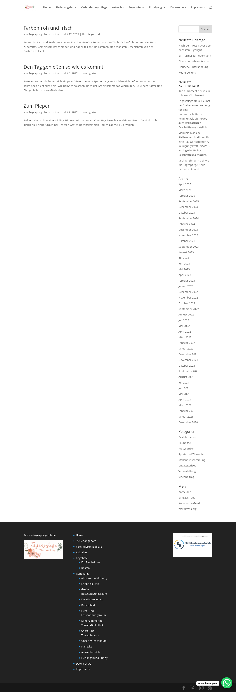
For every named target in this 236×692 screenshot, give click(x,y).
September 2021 (188, 371)
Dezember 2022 (188, 292)
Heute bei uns (187, 72)
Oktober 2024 (186, 212)
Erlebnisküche (90, 583)
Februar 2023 (186, 280)
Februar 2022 (186, 343)
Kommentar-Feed (189, 503)
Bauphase (184, 443)
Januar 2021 (185, 416)
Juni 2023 (184, 263)
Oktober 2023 (186, 241)
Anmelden (184, 492)
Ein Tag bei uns (90, 562)
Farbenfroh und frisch (48, 27)
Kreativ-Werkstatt (92, 599)
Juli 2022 (183, 320)
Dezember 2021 (188, 354)
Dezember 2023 (188, 229)
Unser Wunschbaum (94, 641)
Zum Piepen (37, 105)
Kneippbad (88, 605)
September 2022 (188, 309)
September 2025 (188, 201)
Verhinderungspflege (94, 7)
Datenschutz (178, 7)
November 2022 (188, 297)
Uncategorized (91, 34)
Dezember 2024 (188, 207)
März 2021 (184, 405)
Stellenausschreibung (191, 460)
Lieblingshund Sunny (94, 658)
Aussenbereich (90, 652)
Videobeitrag (186, 477)
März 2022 (184, 337)
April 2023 (184, 275)
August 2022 (186, 314)
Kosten (85, 568)
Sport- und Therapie (191, 454)
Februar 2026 (186, 195)
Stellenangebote (65, 7)
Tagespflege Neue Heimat (44, 34)
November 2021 (188, 360)
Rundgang (155, 7)
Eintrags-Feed (186, 497)
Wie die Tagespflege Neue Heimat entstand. (193, 165)
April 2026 (184, 184)
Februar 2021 (186, 411)
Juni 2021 (184, 388)
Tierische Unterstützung (193, 67)
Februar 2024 (186, 224)
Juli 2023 (183, 258)
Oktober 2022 (186, 303)
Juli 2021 (183, 382)
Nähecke (86, 646)
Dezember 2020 (188, 422)
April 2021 (184, 399)
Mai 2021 (184, 394)
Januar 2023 (185, 286)
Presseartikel (186, 448)
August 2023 (186, 252)
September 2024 (188, 218)
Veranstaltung (187, 471)
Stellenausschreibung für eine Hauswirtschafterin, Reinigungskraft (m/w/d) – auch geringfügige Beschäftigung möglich (194, 146)
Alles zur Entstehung (94, 578)
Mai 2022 (184, 326)
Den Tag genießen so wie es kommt (63, 66)
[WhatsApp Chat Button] (226, 682)
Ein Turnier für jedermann (194, 55)
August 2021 (186, 377)
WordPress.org (187, 509)
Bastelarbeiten (187, 437)
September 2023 (188, 246)
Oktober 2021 (186, 365)
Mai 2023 (184, 269)
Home (47, 7)
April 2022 (184, 331)
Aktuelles (118, 7)
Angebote (135, 7)
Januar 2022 (185, 348)
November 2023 (188, 235)
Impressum (198, 7)
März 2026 (184, 190)
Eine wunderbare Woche (193, 61)
